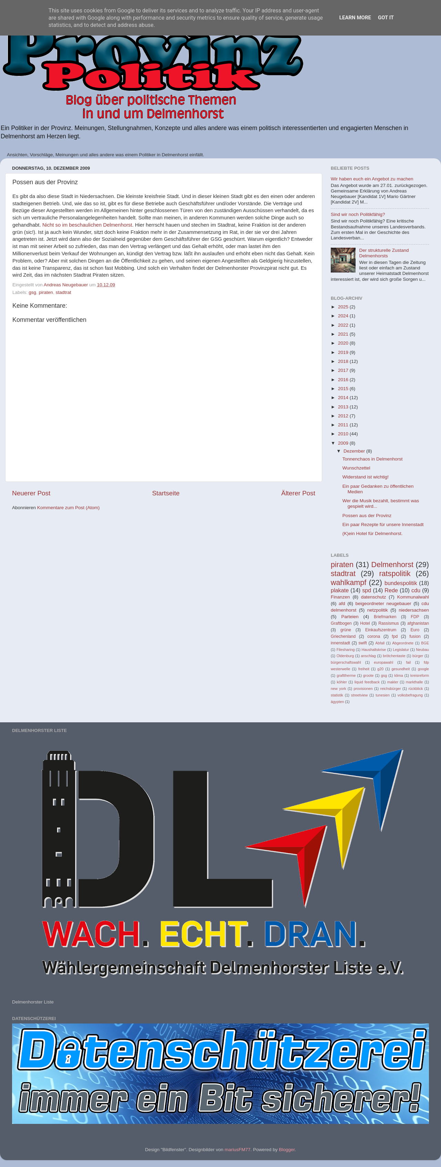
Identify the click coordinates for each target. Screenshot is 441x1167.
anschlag (368, 656)
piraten (46, 292)
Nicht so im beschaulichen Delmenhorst (87, 225)
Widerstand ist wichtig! (365, 476)
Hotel (365, 623)
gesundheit (401, 669)
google (423, 669)
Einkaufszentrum (380, 629)
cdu (415, 590)
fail (408, 662)
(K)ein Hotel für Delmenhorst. (372, 533)
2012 (344, 415)
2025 (344, 306)
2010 (344, 433)
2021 (344, 334)
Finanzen (340, 597)
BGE (425, 643)
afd (342, 603)
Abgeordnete (402, 643)
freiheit (363, 669)
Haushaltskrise (373, 649)
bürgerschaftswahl (346, 662)
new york (338, 688)
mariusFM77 (237, 1149)
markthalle (414, 682)
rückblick (415, 688)
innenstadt (340, 643)
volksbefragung (410, 695)
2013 (344, 406)
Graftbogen (341, 623)
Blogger (287, 1149)
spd (366, 590)
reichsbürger (390, 688)
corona (373, 636)
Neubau (422, 649)
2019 (344, 352)
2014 (344, 397)
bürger (417, 656)
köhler (342, 682)
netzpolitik (377, 610)
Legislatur (401, 649)
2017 (344, 370)
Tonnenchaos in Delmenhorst (372, 459)
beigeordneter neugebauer (383, 603)
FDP (415, 616)
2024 (344, 315)
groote (368, 675)
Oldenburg (345, 656)
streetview (359, 695)
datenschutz (373, 597)
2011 (344, 424)
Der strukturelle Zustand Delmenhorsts (384, 253)
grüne (345, 629)
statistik (337, 695)
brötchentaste (394, 656)
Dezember (354, 451)
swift (363, 643)
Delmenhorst (392, 564)
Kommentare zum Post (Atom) (68, 507)
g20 (380, 669)
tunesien (383, 695)
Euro (414, 629)
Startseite (166, 493)
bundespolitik (400, 583)
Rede (391, 590)
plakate (340, 590)
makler (392, 682)
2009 (344, 443)
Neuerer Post (31, 493)
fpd (395, 636)
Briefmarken (385, 616)
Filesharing (346, 649)
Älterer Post (298, 493)
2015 (344, 388)
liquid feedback (367, 682)
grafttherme (346, 675)
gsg (32, 292)
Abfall (379, 643)
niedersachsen (414, 610)
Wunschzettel (356, 468)
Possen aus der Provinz (367, 515)
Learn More (355, 17)
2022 (344, 325)
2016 (344, 379)
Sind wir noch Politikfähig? (358, 214)
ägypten (337, 702)
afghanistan (418, 623)
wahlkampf (348, 582)
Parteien (349, 616)
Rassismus (388, 623)
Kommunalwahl (413, 597)
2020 (344, 343)
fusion (414, 636)
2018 (344, 361)
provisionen (362, 688)
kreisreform (419, 675)
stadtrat (63, 292)
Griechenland (343, 636)
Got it (386, 17)
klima (398, 675)
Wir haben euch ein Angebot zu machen (372, 178)
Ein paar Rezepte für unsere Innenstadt (383, 524)
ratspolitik (394, 573)
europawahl (383, 662)
